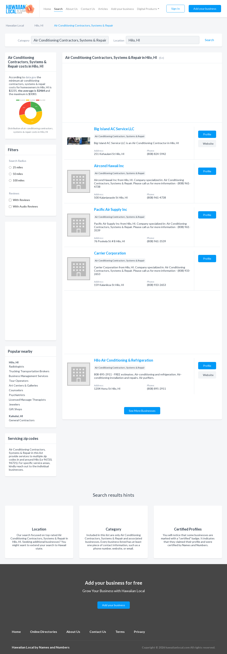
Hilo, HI (39, 25)
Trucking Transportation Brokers (29, 371)
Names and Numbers (54, 647)
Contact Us (88, 8)
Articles (103, 8)
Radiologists (16, 366)
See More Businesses (142, 410)
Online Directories (43, 631)
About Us (72, 8)
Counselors (16, 390)
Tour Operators (18, 380)
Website (208, 143)
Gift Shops (15, 409)
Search (58, 8)
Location (119, 40)
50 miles (18, 173)
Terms (120, 631)
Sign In (175, 8)
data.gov (30, 77)
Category (23, 40)
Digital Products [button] (147, 8)
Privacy (139, 631)
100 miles (18, 180)
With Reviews (21, 200)
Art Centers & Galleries (23, 385)
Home (47, 8)
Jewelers (14, 404)
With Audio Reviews (25, 206)
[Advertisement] (30, 281)
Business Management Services (28, 376)
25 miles (18, 167)
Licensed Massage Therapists (27, 399)
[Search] (209, 40)
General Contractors (22, 420)
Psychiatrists (17, 395)
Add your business (122, 8)
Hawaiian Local (15, 25)
